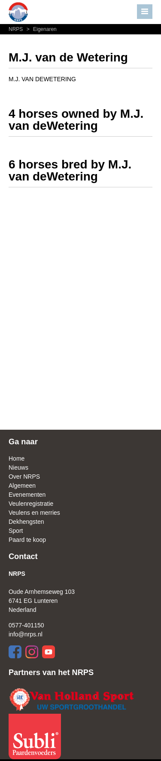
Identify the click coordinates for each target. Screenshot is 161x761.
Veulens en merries (34, 512)
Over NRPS (24, 476)
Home (16, 458)
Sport (16, 530)
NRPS (16, 29)
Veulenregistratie (31, 503)
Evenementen (27, 494)
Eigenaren (40, 29)
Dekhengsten (26, 521)
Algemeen (22, 485)
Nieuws (18, 467)
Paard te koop (27, 539)
